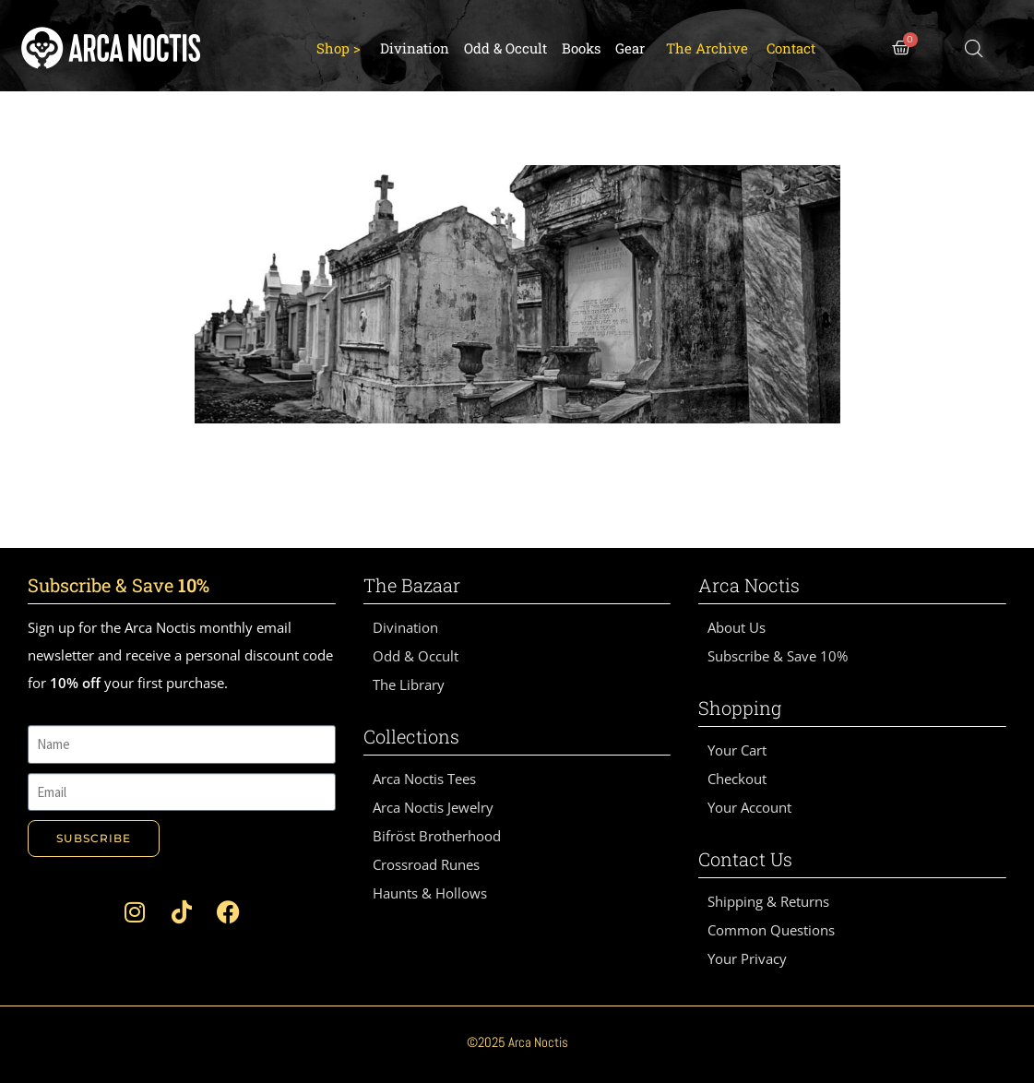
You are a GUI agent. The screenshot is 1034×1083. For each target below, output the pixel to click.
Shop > (338, 48)
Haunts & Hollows (430, 893)
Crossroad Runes (426, 864)
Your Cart (737, 750)
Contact (791, 48)
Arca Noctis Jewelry (433, 807)
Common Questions (771, 930)
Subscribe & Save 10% (777, 656)
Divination (414, 48)
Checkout (737, 778)
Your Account (749, 807)
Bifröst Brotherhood (437, 836)
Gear (630, 48)
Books (581, 48)
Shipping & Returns (768, 901)
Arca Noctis (749, 585)
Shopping (739, 708)
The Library (409, 684)
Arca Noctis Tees (424, 778)
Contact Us (745, 859)
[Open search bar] (974, 48)
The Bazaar (411, 585)
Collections (411, 736)
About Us (736, 627)
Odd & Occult (505, 48)
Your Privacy (747, 958)
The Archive (707, 48)
